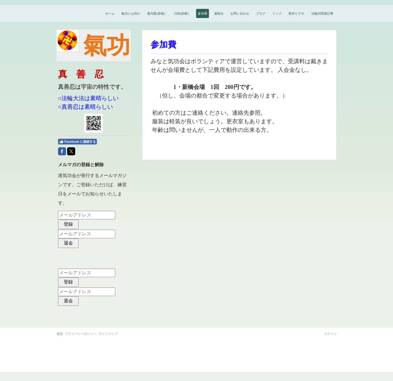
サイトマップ (108, 334)
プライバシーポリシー (80, 334)
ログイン (330, 334)
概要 (60, 334)
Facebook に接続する (77, 141)
